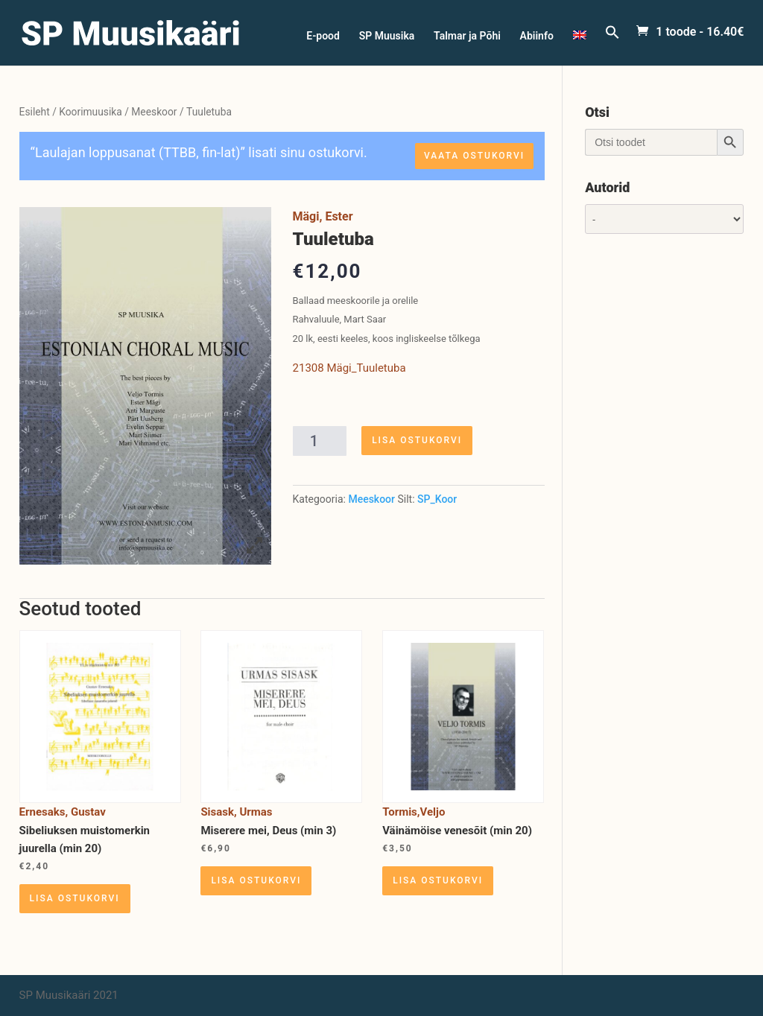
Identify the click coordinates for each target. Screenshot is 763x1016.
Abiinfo (537, 36)
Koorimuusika (90, 112)
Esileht (34, 112)
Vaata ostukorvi (474, 155)
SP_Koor (437, 499)
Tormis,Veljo (413, 812)
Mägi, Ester (323, 216)
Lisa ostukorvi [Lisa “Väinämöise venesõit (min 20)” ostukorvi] (438, 880)
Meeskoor (154, 112)
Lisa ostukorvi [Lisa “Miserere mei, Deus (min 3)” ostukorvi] (256, 880)
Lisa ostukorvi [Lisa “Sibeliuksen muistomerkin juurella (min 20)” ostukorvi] (75, 898)
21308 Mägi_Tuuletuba (349, 368)
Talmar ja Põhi (467, 36)
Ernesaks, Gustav (62, 812)
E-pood (323, 36)
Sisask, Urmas (236, 812)
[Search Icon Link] (612, 45)
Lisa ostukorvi (417, 440)
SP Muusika (387, 36)
